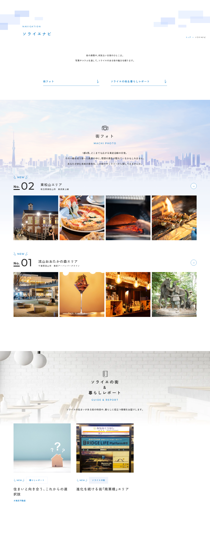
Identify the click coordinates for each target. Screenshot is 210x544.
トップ (188, 37)
